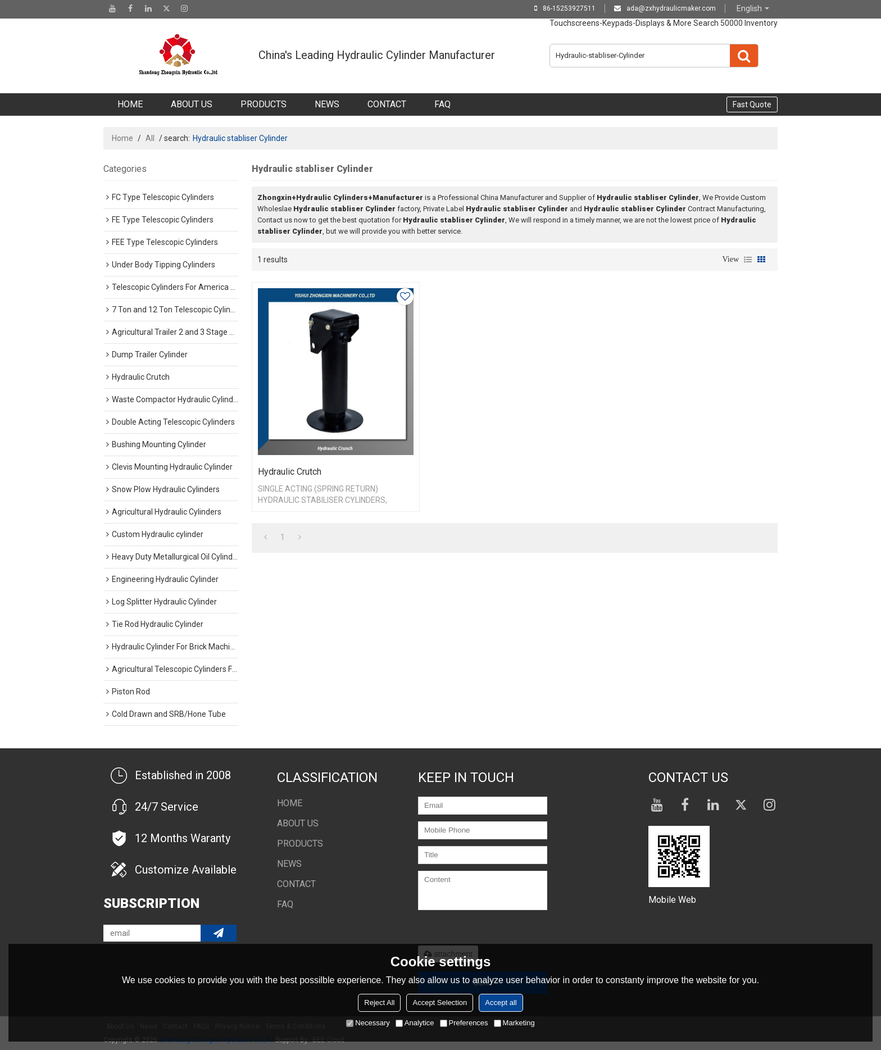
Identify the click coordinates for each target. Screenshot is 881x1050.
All (150, 138)
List (748, 259)
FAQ (442, 104)
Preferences (464, 1023)
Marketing (514, 1023)
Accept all (500, 1002)
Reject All (379, 1002)
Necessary (367, 1023)
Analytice (415, 1023)
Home (130, 104)
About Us (191, 104)
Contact (386, 104)
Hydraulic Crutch (289, 471)
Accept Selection (439, 1002)
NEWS (327, 104)
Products (263, 104)
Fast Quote (752, 104)
